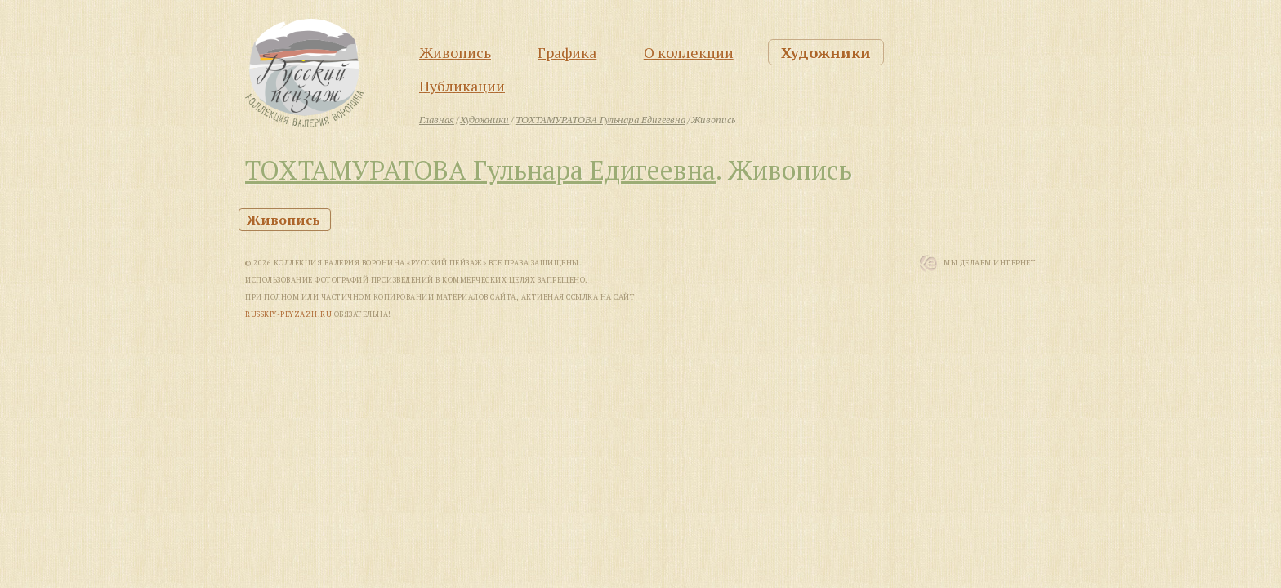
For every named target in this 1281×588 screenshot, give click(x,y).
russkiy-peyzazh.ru (288, 314)
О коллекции (689, 52)
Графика (567, 52)
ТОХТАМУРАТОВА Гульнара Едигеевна (480, 170)
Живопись (455, 52)
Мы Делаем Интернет (990, 263)
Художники (826, 52)
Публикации (462, 86)
